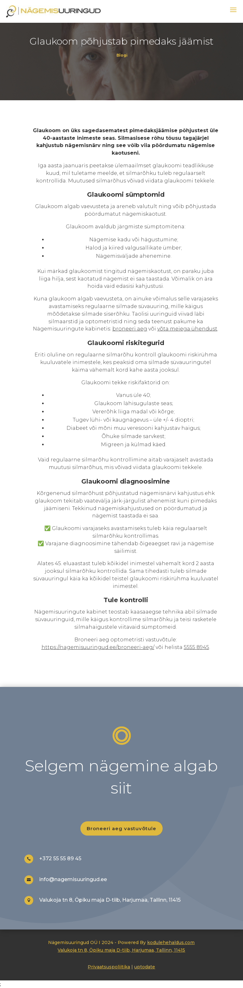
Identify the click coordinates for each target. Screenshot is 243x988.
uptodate (144, 967)
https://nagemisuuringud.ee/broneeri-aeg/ (97, 647)
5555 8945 (196, 647)
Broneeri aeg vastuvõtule (121, 828)
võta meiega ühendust (187, 329)
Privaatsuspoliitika (109, 967)
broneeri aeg (129, 329)
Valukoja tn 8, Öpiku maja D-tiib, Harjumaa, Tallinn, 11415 (121, 950)
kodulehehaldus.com (171, 942)
